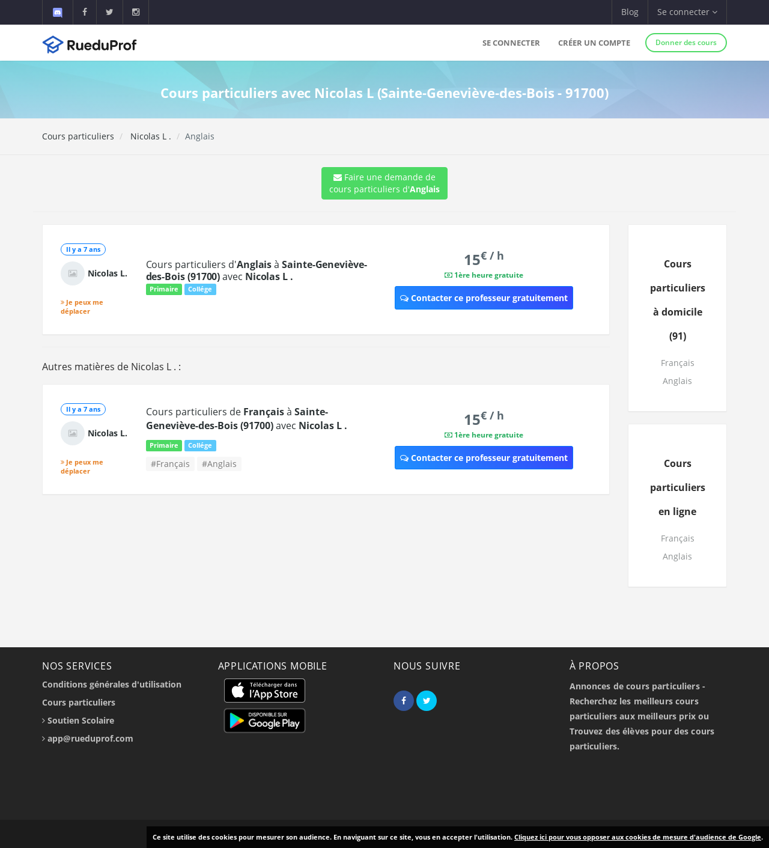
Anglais (677, 380)
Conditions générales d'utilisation (111, 684)
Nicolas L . (149, 136)
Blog (630, 11)
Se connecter (511, 42)
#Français (170, 463)
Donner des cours (686, 42)
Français (678, 362)
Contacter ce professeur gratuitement (484, 298)
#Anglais (219, 463)
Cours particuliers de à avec (246, 418)
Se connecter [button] (687, 11)
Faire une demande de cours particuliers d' (384, 183)
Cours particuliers (78, 136)
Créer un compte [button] (594, 42)
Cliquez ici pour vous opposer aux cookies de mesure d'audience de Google (637, 836)
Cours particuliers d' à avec (256, 270)
